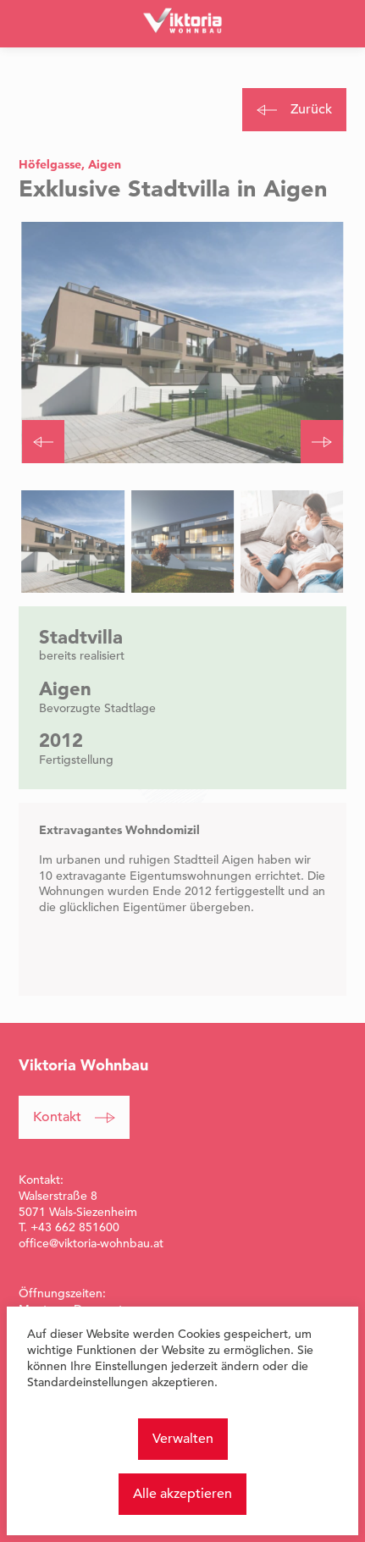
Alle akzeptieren (182, 1493)
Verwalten (182, 1438)
